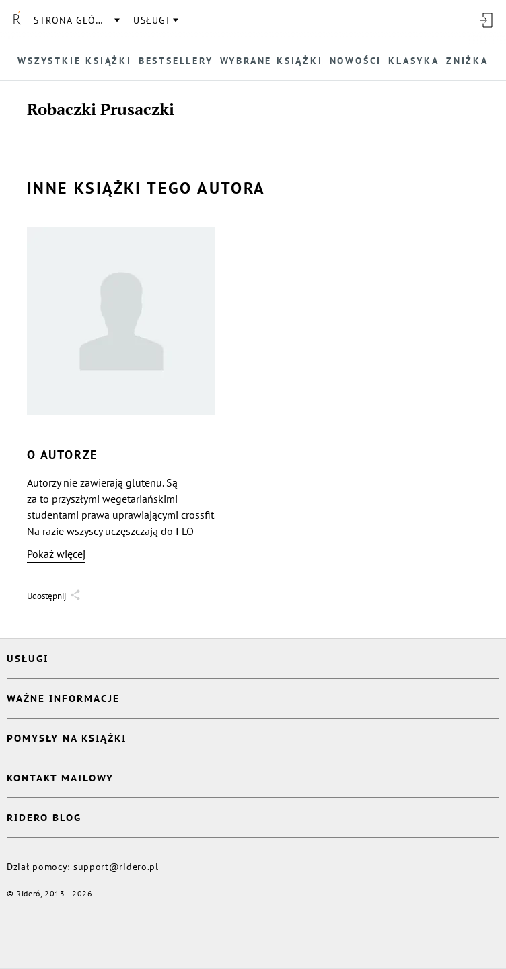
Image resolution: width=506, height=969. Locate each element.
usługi (151, 20)
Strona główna (76, 20)
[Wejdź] (486, 20)
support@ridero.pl (116, 867)
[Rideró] (17, 20)
